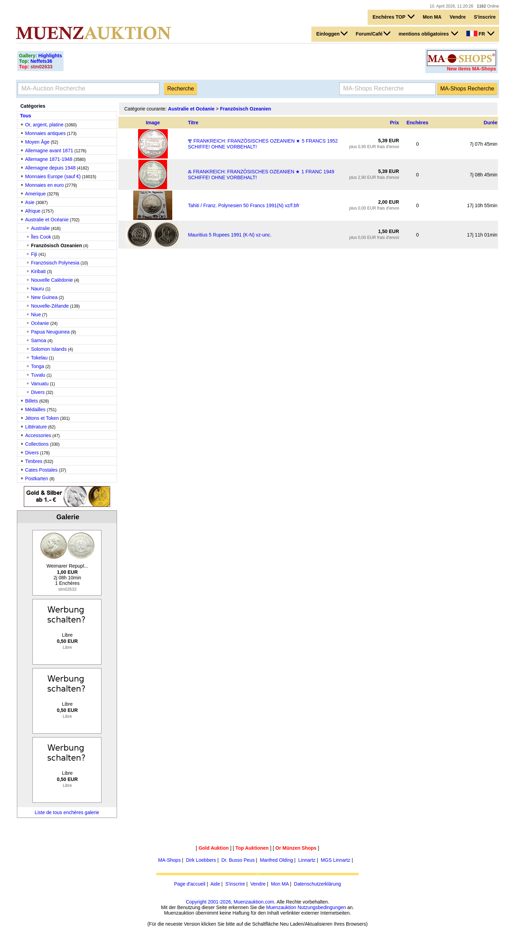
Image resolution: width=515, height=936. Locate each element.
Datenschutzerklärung (317, 884)
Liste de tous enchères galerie (67, 812)
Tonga (37, 366)
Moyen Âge (37, 142)
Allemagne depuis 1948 (50, 168)
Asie (30, 202)
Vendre (458, 17)
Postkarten (36, 478)
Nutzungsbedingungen (322, 907)
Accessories (38, 435)
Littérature (36, 427)
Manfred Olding (276, 860)
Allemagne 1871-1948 (48, 159)
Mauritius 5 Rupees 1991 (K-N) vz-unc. (229, 235)
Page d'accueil (189, 884)
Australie (40, 228)
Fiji (34, 254)
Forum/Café (373, 33)
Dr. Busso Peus (238, 860)
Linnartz (306, 860)
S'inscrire (485, 17)
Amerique (35, 193)
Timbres (33, 461)
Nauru (37, 288)
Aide (215, 884)
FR (480, 33)
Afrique (32, 211)
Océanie (40, 323)
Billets (31, 401)
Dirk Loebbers (201, 860)
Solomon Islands (49, 349)
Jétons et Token (42, 418)
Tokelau (39, 357)
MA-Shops (169, 860)
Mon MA (432, 17)
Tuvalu (38, 375)
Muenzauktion (281, 907)
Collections (37, 444)
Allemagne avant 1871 (49, 150)
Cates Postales (41, 470)
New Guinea (44, 297)
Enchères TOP (393, 16)
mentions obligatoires (428, 33)
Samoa (38, 340)
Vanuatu (40, 383)
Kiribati (38, 271)
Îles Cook (41, 237)
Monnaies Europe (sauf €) (53, 176)
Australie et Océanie (47, 219)
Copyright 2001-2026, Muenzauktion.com (230, 902)
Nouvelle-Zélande (50, 306)
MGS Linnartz (335, 860)
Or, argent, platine (44, 124)
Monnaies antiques (45, 133)
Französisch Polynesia (55, 263)
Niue (36, 314)
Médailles (35, 409)
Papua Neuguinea (50, 332)
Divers (38, 392)
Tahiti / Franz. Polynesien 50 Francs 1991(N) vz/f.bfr (243, 205)
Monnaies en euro (44, 185)
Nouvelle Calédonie (52, 280)
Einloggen (332, 33)
